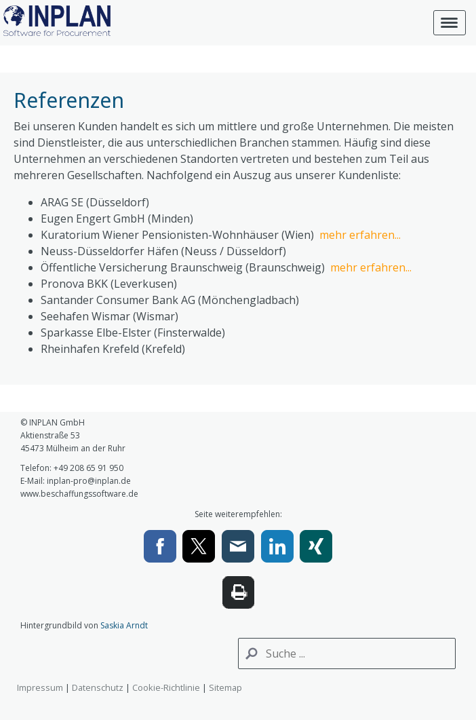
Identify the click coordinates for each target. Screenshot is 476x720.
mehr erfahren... (360, 234)
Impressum (40, 687)
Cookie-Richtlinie (166, 687)
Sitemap (225, 687)
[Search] (347, 653)
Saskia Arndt (124, 625)
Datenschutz (97, 687)
